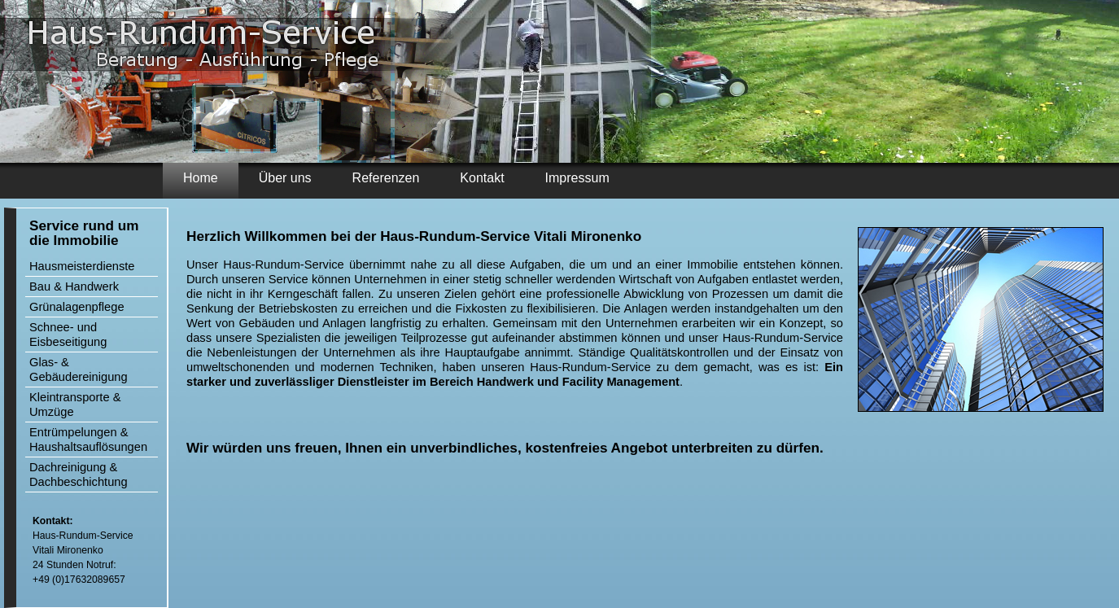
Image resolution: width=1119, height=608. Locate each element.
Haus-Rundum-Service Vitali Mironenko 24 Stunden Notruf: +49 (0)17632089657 (83, 550)
